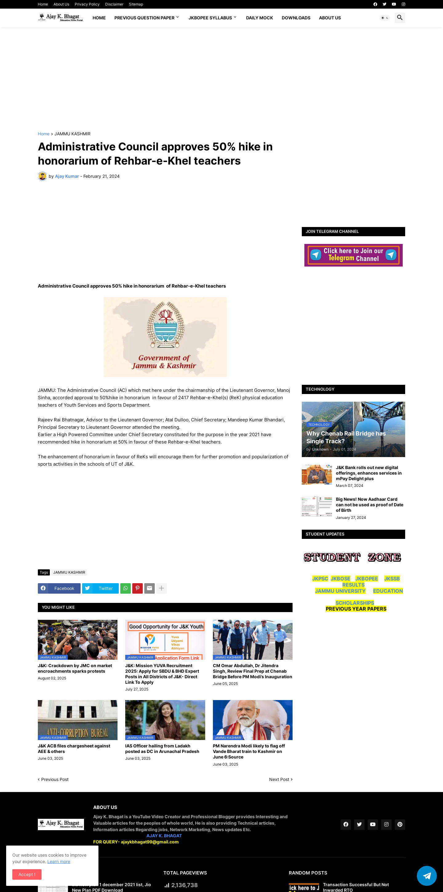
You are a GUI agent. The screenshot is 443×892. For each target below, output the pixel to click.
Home (43, 4)
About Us (61, 4)
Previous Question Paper (144, 17)
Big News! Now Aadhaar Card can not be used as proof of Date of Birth (369, 504)
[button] (385, 18)
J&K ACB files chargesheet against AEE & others (74, 748)
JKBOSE (340, 578)
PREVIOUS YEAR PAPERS (356, 609)
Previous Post (55, 779)
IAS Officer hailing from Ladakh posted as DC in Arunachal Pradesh (162, 748)
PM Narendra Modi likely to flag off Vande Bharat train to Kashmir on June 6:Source (249, 751)
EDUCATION (388, 591)
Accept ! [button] (26, 874)
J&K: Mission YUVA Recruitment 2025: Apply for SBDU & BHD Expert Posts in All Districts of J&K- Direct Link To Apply (162, 674)
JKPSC (320, 578)
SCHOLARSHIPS (355, 603)
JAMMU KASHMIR (72, 134)
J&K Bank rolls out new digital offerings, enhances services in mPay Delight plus (369, 473)
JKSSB (392, 578)
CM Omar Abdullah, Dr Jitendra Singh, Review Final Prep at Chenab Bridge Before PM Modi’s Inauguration (252, 671)
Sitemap (136, 4)
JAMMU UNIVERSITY (340, 591)
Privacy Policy (87, 4)
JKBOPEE (366, 578)
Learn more (58, 861)
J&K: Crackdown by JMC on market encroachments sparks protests (75, 668)
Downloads (296, 17)
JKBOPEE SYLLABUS (210, 17)
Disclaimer (114, 4)
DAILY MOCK (259, 17)
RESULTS (353, 585)
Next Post (279, 779)
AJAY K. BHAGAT (164, 835)
